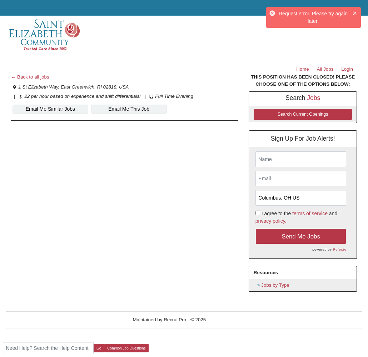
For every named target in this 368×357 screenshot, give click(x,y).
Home (302, 69)
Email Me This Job (128, 109)
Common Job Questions (126, 348)
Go (98, 348)
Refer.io (339, 249)
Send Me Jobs (301, 236)
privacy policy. (271, 221)
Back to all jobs (30, 77)
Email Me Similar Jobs (50, 109)
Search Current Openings (303, 114)
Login (347, 69)
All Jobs (325, 69)
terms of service (310, 213)
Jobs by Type (275, 285)
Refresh (227, 319)
